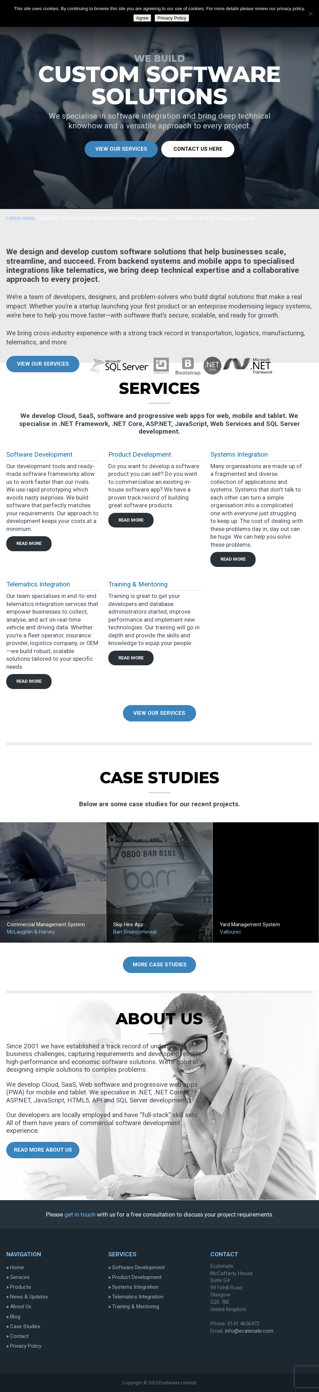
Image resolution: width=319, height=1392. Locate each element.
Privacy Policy (25, 1346)
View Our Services (121, 149)
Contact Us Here (198, 149)
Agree (142, 18)
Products (20, 1287)
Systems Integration (239, 454)
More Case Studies (160, 964)
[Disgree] (310, 13)
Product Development (139, 454)
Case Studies (25, 1326)
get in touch (79, 1214)
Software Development (39, 454)
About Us (20, 1306)
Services (20, 1277)
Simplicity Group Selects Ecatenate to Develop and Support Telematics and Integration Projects (146, 218)
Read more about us (43, 1150)
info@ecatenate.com (249, 1331)
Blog (15, 1317)
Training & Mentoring (138, 584)
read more (28, 543)
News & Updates (29, 1297)
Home (17, 1267)
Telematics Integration (38, 584)
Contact (19, 1336)
